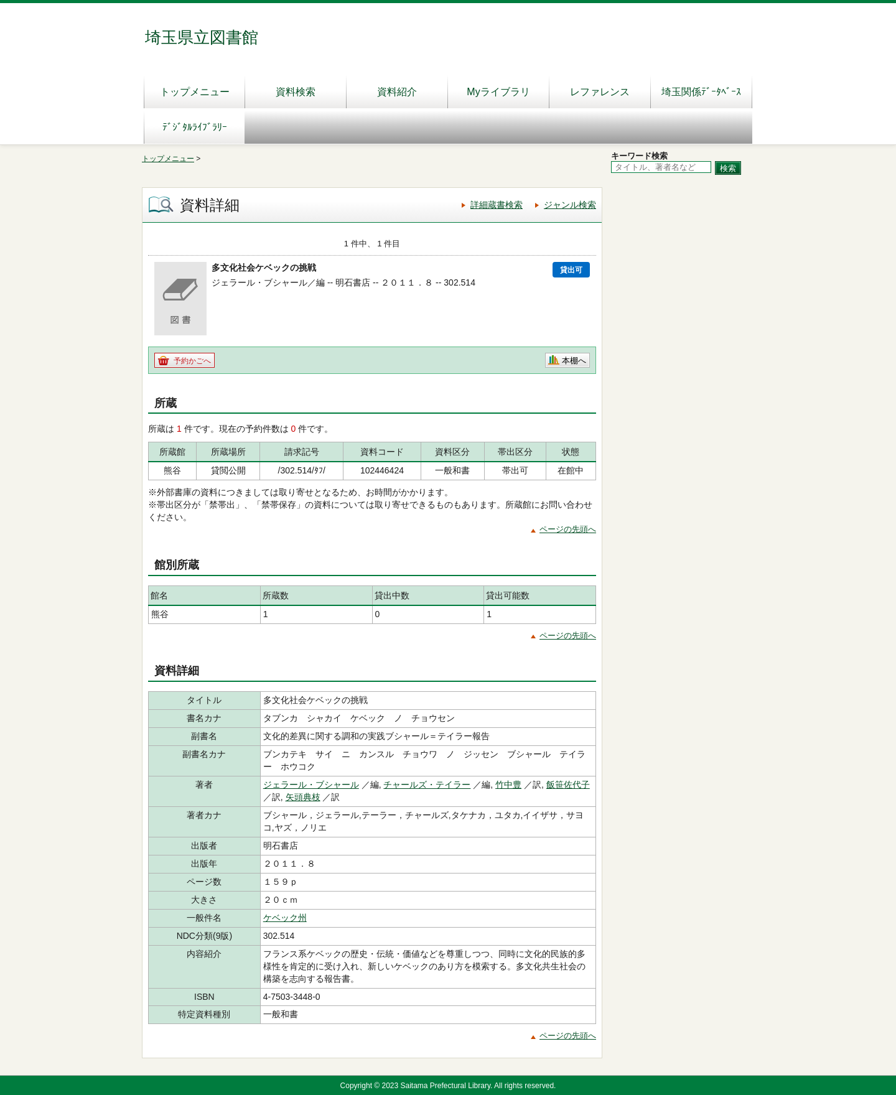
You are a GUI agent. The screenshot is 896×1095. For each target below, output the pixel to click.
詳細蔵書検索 (496, 205)
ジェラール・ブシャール (311, 785)
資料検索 (295, 91)
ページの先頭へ (567, 529)
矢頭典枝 (303, 797)
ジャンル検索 (570, 205)
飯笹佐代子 (568, 785)
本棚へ (574, 360)
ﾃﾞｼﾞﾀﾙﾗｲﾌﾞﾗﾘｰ (194, 127)
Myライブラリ (498, 91)
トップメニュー (195, 91)
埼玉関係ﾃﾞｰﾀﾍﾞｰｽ (701, 91)
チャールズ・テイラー (426, 785)
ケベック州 (285, 918)
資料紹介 (397, 91)
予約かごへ (192, 360)
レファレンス (600, 91)
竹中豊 (508, 785)
